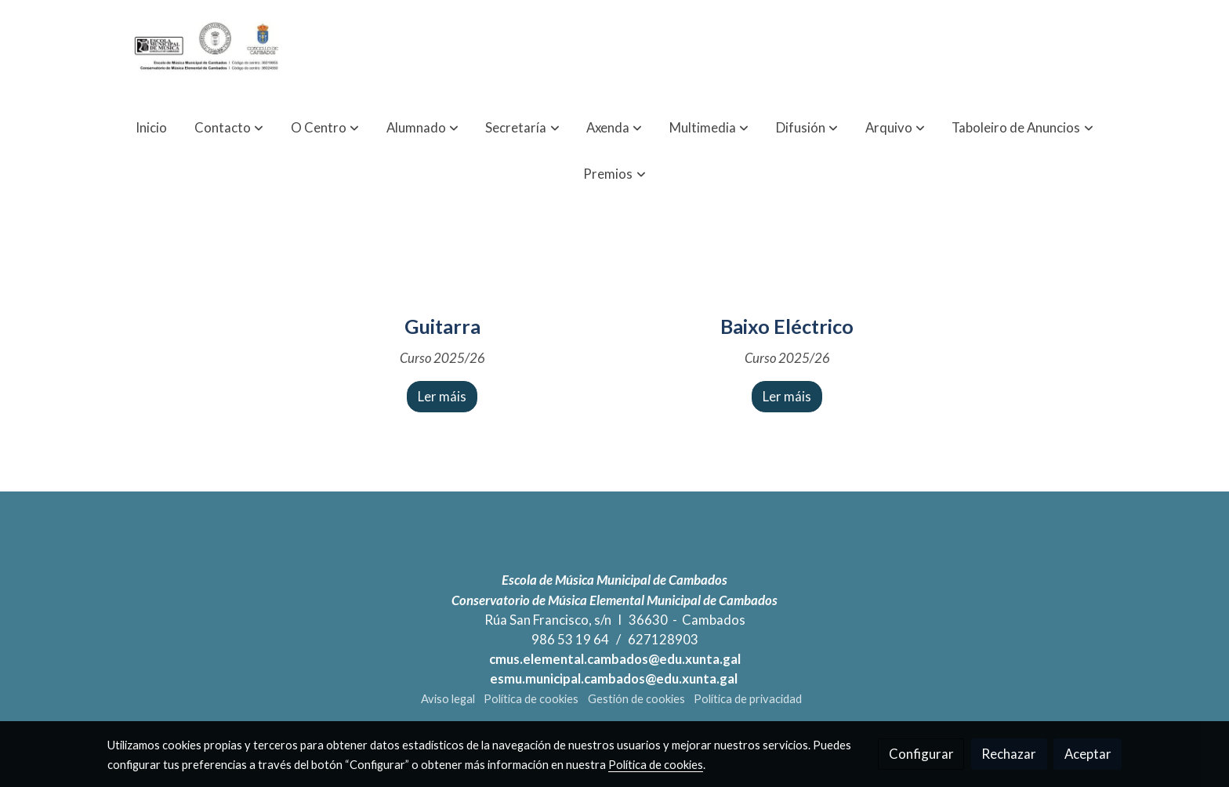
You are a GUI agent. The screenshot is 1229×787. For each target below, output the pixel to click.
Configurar (921, 753)
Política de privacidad (748, 698)
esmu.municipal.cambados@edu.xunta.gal (615, 678)
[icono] (441, 289)
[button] (229, 127)
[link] (208, 52)
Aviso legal (448, 698)
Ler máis (442, 396)
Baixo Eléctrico (787, 326)
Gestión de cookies (636, 698)
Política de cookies (531, 698)
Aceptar (1087, 753)
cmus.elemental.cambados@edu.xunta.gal (615, 659)
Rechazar (1008, 753)
